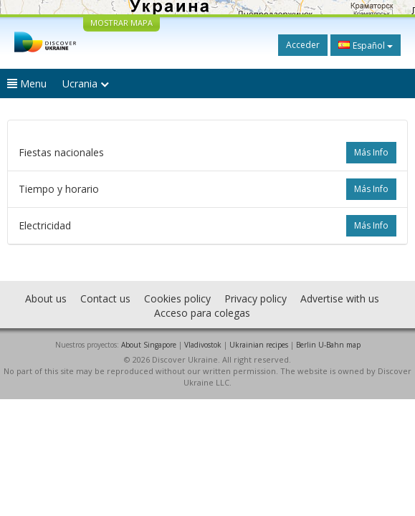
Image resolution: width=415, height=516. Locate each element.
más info (371, 152)
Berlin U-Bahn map (328, 345)
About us (46, 298)
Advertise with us (339, 298)
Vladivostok (202, 345)
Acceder (303, 45)
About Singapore (148, 345)
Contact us (105, 298)
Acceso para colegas (202, 313)
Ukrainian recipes (258, 345)
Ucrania (85, 83)
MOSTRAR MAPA (121, 22)
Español (365, 45)
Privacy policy (255, 298)
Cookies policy (177, 298)
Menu (27, 83)
